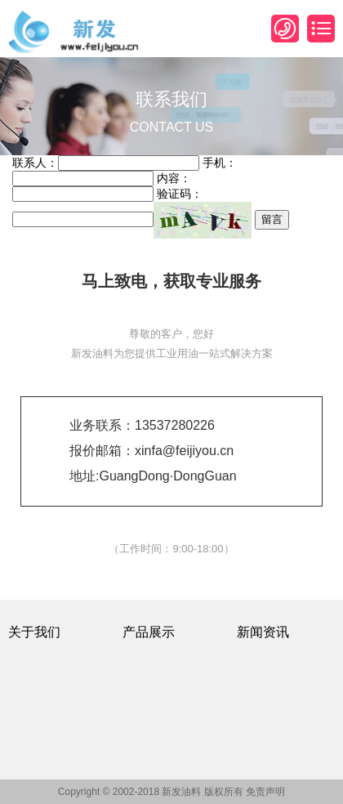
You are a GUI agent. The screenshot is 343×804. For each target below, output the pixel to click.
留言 (272, 219)
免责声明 (265, 791)
